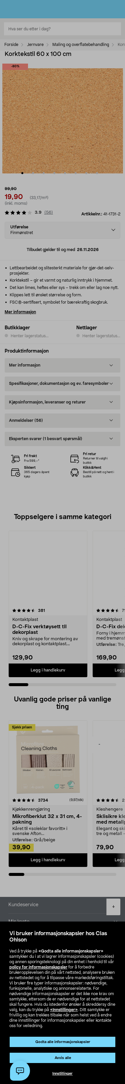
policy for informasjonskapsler (38, 967)
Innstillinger (62, 1073)
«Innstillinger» (64, 1010)
